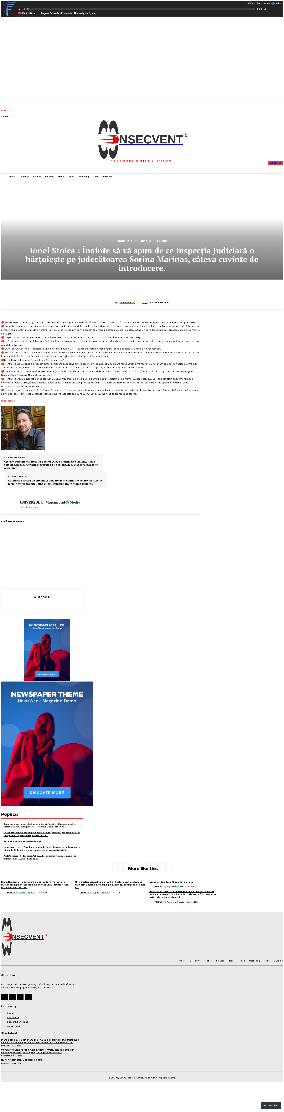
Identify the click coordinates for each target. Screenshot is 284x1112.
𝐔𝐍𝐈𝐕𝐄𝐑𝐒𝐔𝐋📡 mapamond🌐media (50, 502)
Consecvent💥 (127, 302)
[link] (8, 400)
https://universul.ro (29, 507)
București (124, 241)
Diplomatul (144, 241)
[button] (7, 116)
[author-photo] (3, 892)
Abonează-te (271, 1105)
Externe (161, 241)
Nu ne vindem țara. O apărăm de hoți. (22, 841)
